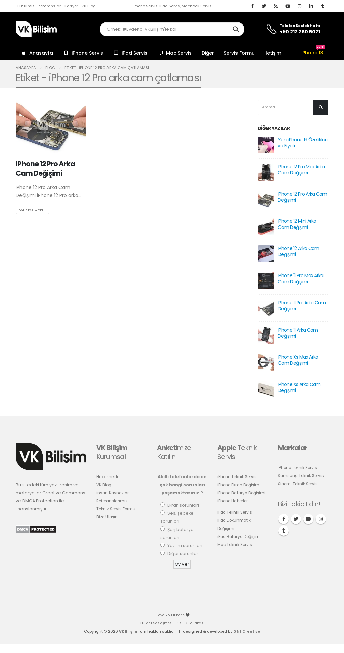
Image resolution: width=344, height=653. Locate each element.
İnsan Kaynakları (113, 493)
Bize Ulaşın (107, 517)
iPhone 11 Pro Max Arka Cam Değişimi (301, 279)
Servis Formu (239, 53)
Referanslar (49, 6)
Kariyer (71, 6)
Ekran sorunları (183, 506)
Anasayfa (36, 53)
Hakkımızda (108, 477)
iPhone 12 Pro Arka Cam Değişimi (45, 168)
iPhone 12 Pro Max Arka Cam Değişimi (301, 170)
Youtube (308, 520)
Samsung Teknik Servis (302, 476)
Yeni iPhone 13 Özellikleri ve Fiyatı (302, 143)
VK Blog (88, 6)
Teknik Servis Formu (117, 509)
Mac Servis (174, 53)
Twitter (296, 520)
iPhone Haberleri (235, 509)
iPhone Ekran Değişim (240, 485)
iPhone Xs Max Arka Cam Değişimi (298, 360)
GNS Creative (247, 632)
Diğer (208, 53)
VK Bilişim (127, 632)
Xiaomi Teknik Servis (299, 484)
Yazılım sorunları (184, 546)
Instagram (321, 520)
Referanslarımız (113, 501)
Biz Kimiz (25, 6)
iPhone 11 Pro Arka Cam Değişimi (302, 306)
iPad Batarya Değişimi (241, 545)
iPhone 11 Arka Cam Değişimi (298, 333)
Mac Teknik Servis (236, 553)
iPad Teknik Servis (236, 521)
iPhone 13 (313, 52)
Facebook (283, 520)
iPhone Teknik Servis (238, 477)
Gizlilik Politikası (191, 623)
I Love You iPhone (170, 615)
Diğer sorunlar (182, 554)
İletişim (272, 53)
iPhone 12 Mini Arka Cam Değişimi (297, 224)
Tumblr (283, 531)
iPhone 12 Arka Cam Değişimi (298, 252)
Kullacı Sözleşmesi (155, 623)
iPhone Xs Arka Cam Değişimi (299, 388)
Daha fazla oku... (34, 210)
